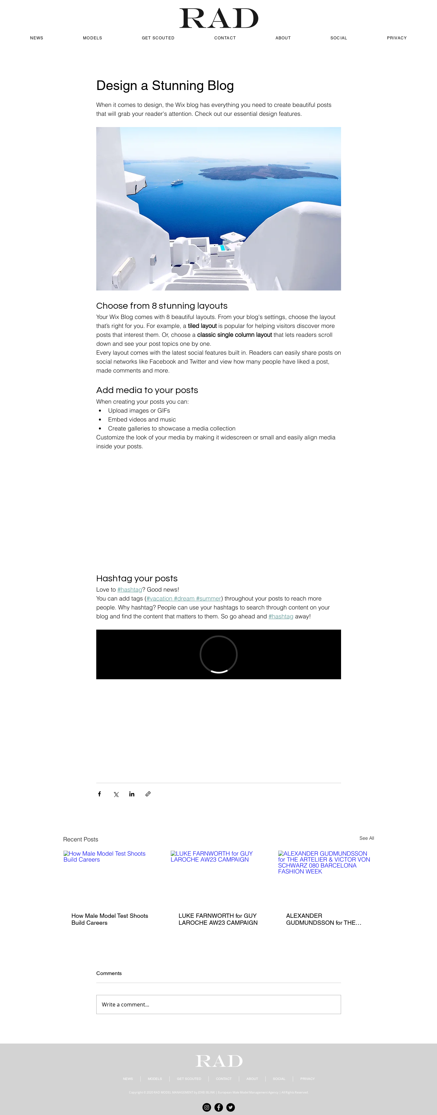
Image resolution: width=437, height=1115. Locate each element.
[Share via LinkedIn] (132, 794)
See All (367, 838)
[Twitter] (230, 1107)
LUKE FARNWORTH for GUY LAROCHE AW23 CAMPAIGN (218, 919)
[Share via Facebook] (99, 794)
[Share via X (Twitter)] (115, 794)
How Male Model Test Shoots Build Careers (109, 919)
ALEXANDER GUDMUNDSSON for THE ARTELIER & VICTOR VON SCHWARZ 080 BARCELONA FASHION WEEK (322, 919)
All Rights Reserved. (295, 1092)
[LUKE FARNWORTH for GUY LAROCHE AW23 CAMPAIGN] (218, 877)
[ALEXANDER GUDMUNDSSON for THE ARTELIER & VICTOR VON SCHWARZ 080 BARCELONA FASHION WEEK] (326, 877)
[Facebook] (218, 1107)
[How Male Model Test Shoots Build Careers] (111, 877)
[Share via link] (148, 794)
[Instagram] (206, 1107)
